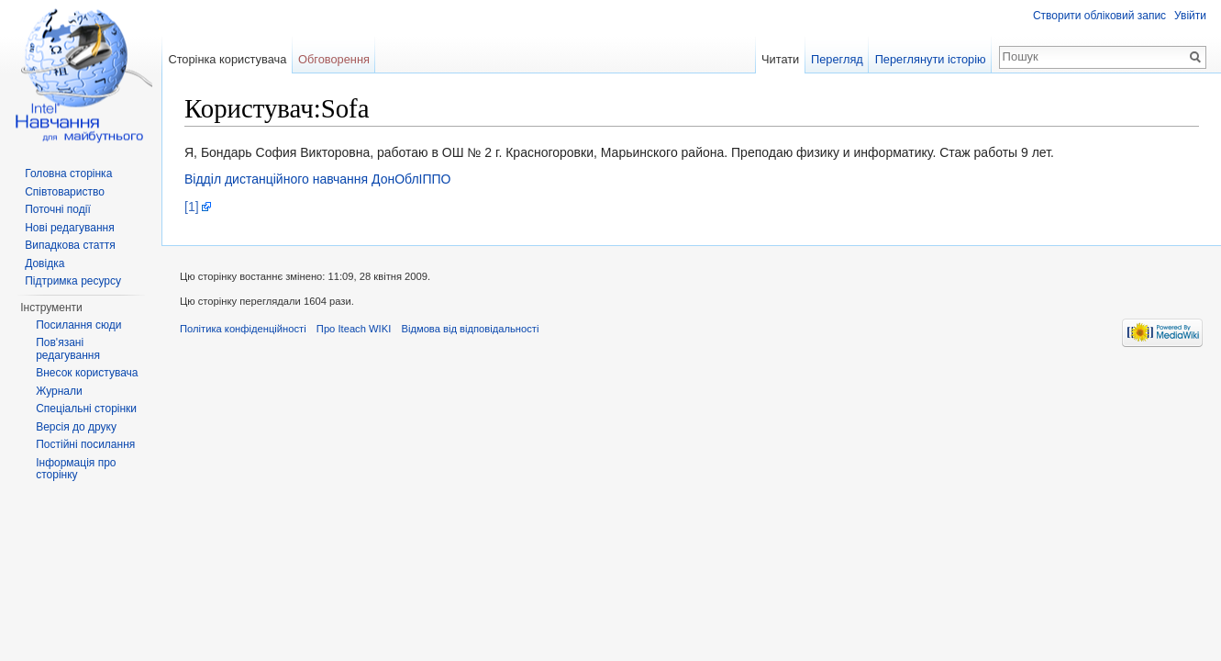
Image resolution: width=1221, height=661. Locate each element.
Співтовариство (65, 191)
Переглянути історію (930, 59)
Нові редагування (70, 227)
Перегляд (837, 59)
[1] (191, 206)
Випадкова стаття (70, 245)
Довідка (44, 263)
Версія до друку (76, 426)
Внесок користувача (87, 372)
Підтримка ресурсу (73, 280)
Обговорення (334, 59)
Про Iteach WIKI (353, 328)
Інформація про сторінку (76, 469)
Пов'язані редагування (68, 349)
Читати (780, 59)
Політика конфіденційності (243, 328)
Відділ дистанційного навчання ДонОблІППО (317, 179)
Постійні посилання (85, 444)
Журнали (59, 391)
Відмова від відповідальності (469, 328)
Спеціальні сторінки (86, 408)
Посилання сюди (78, 325)
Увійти (1190, 15)
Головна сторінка (68, 173)
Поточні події (58, 209)
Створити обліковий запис (1099, 15)
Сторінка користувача (227, 59)
